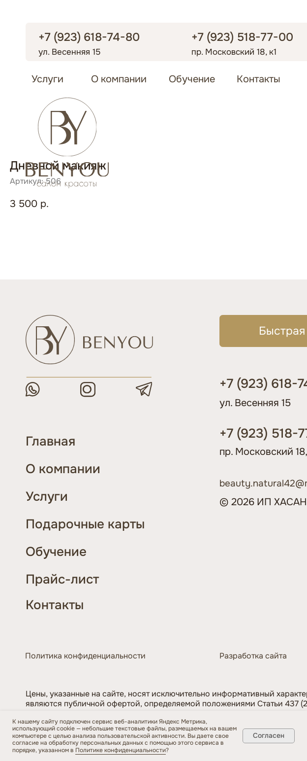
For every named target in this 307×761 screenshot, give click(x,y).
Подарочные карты (85, 524)
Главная (50, 441)
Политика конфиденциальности (85, 656)
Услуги (47, 79)
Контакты (258, 79)
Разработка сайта (253, 656)
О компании (119, 79)
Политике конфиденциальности (120, 750)
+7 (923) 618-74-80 (89, 37)
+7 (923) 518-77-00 (242, 37)
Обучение (192, 79)
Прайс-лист (62, 579)
